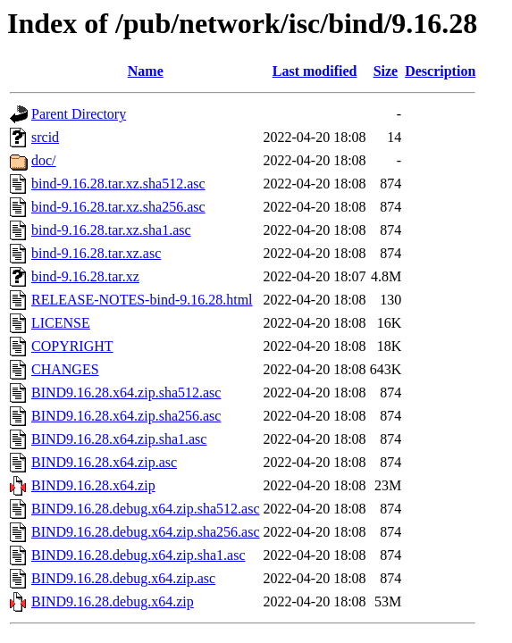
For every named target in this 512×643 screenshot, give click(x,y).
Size (386, 71)
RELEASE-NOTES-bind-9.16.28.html (142, 299)
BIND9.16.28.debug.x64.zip (112, 601)
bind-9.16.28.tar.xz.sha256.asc (118, 206)
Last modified (315, 71)
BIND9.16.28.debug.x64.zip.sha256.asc (145, 531)
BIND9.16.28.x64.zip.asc (104, 462)
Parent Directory (78, 113)
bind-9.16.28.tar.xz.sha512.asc (118, 183)
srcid (45, 137)
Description (440, 71)
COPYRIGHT (72, 346)
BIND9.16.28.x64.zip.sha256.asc (126, 415)
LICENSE (60, 322)
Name (146, 71)
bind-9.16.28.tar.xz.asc (96, 253)
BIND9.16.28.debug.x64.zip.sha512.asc (145, 508)
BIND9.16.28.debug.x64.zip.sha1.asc (138, 555)
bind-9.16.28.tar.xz (85, 276)
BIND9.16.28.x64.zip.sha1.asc (118, 439)
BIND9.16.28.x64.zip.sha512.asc (126, 392)
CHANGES (65, 369)
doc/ (43, 160)
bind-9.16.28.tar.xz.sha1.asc (111, 230)
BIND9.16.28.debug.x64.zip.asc (123, 578)
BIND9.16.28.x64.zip (93, 485)
